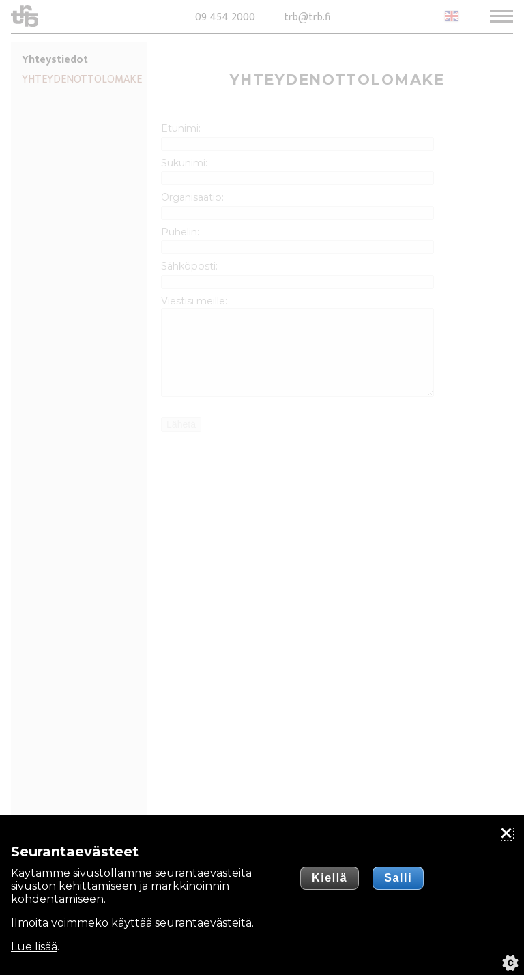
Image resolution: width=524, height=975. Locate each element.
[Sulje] (506, 833)
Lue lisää (34, 946)
